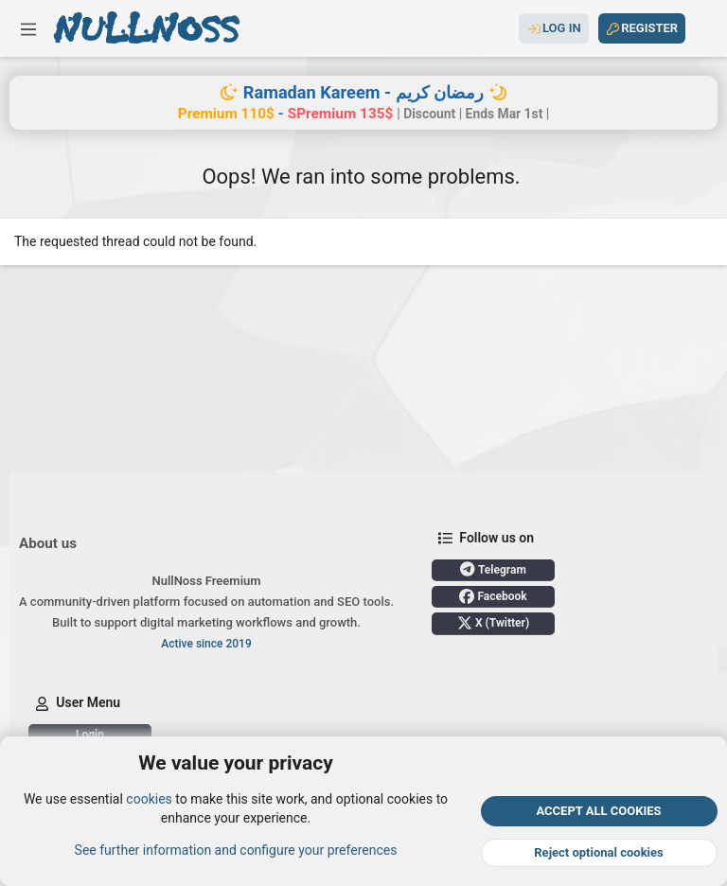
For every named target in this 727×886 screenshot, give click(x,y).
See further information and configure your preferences (236, 849)
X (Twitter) (493, 622)
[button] (28, 28)
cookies (148, 798)
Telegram (493, 568)
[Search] (701, 28)
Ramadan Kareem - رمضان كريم (363, 92)
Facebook (492, 596)
